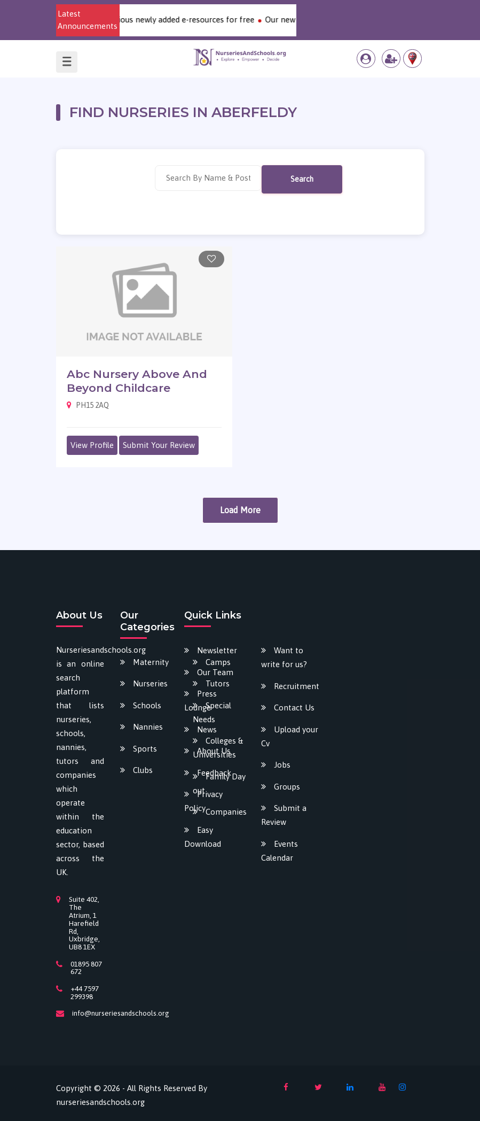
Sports (145, 748)
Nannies (148, 726)
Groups (287, 786)
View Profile (92, 445)
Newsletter (217, 650)
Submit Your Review (159, 445)
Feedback (214, 772)
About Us (214, 750)
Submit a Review (283, 814)
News (207, 729)
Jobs (282, 764)
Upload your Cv (289, 736)
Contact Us (294, 707)
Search (301, 179)
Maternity (151, 662)
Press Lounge (200, 700)
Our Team (215, 672)
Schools (147, 705)
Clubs (143, 770)
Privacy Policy (203, 801)
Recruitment (296, 686)
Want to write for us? (284, 657)
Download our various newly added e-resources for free (163, 19)
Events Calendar (279, 850)
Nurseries (150, 683)
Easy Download (202, 836)
